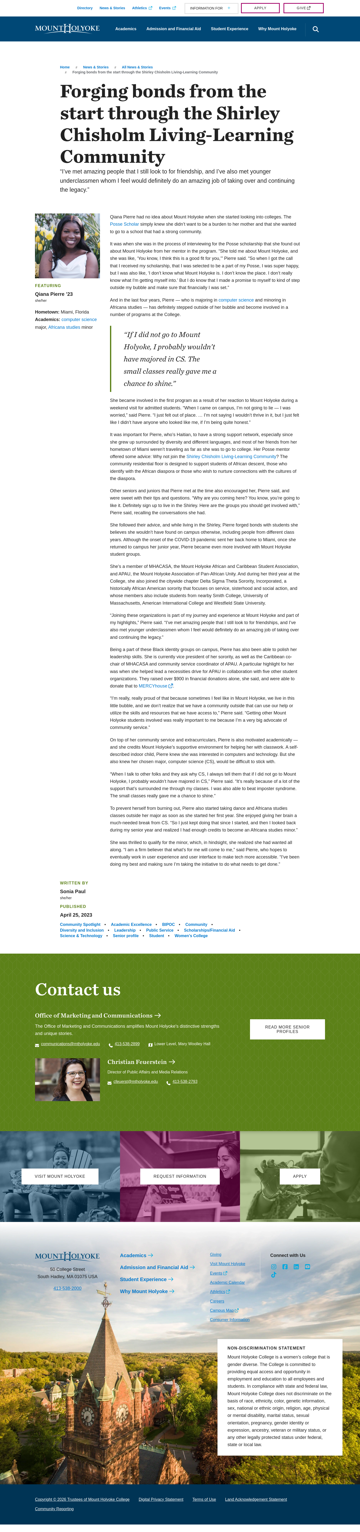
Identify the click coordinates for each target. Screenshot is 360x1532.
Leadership (125, 930)
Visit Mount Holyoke (227, 1271)
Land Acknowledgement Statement (256, 1507)
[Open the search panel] (316, 29)
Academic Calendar (227, 1290)
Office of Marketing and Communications (93, 1015)
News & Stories (112, 8)
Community (196, 924)
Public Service (160, 930)
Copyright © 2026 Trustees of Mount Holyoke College (82, 1507)
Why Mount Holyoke (277, 29)
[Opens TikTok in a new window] (274, 1282)
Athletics (139, 8)
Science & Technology (81, 936)
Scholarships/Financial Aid (209, 930)
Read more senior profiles (287, 1029)
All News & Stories (137, 67)
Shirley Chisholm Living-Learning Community (231, 456)
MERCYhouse (153, 685)
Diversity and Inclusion (82, 930)
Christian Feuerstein (137, 1061)
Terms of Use (204, 1507)
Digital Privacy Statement (161, 1507)
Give (301, 8)
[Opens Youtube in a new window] (307, 1274)
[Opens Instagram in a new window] (274, 1274)
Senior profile (126, 936)
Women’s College (191, 936)
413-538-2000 (68, 1295)
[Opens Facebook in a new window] (285, 1274)
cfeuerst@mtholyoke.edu (136, 1081)
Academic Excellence (131, 924)
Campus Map (222, 1318)
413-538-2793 (185, 1081)
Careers (217, 1309)
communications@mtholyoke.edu (70, 1044)
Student (156, 936)
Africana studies (64, 327)
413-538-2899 (127, 1044)
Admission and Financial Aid (173, 29)
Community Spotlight (80, 924)
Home (65, 67)
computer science (79, 319)
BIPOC (168, 924)
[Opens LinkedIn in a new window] (296, 1274)
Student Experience (229, 29)
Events (165, 8)
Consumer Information (230, 1327)
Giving (215, 1262)
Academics (125, 29)
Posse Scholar (124, 224)
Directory (84, 8)
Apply (260, 8)
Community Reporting (54, 1516)
